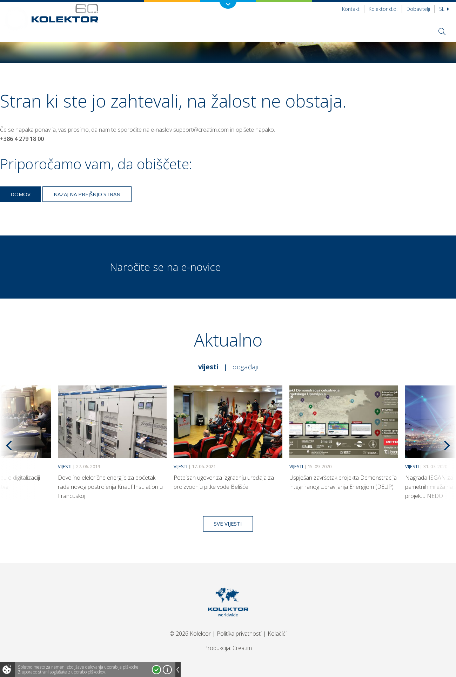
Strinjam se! (156, 669)
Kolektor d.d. (383, 9)
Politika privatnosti (239, 633)
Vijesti (208, 366)
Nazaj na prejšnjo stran (87, 194)
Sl (444, 9)
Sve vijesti (228, 523)
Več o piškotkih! (167, 669)
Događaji (245, 366)
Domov (21, 194)
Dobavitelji (418, 9)
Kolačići (277, 633)
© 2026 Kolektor (190, 633)
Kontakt (351, 9)
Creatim (242, 648)
